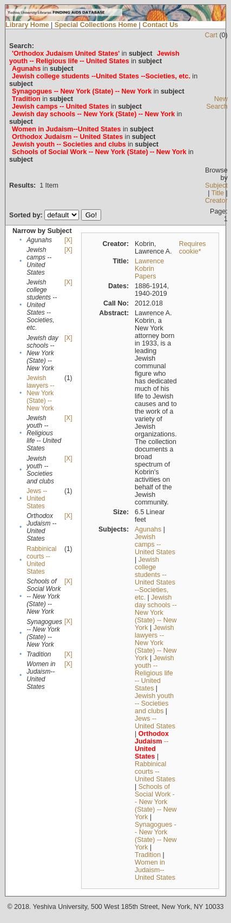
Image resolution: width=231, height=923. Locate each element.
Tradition (148, 855)
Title (218, 193)
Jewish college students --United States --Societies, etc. (155, 578)
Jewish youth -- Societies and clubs (154, 703)
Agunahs (148, 529)
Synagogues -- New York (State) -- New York (156, 836)
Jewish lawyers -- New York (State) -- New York (40, 393)
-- (152, 745)
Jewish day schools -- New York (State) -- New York (156, 613)
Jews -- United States (37, 498)
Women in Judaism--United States (155, 870)
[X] (68, 240)
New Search (217, 102)
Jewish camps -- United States (155, 544)
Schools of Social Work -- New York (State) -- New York (156, 802)
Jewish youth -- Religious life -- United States (154, 673)
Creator (216, 200)
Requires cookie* (192, 247)
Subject (216, 185)
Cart (210, 35)
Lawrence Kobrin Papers (149, 268)
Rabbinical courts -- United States (41, 560)
